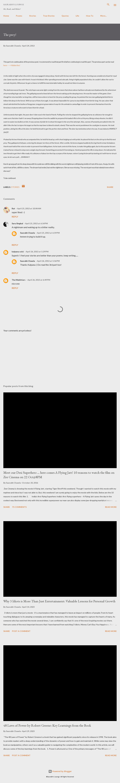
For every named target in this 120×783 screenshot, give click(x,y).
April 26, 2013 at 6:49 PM (39, 280)
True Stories (49, 16)
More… (103, 16)
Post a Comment (21, 631)
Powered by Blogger (60, 771)
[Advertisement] (60, 356)
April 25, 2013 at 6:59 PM (48, 233)
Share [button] (110, 187)
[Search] (108, 5)
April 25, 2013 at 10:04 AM (29, 208)
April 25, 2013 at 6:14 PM (36, 223)
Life (77, 16)
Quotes (65, 16)
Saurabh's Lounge (13, 4)
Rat (13, 208)
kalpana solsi (18, 251)
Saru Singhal (17, 223)
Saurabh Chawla (27, 233)
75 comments (19, 507)
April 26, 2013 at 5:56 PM (48, 261)
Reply (15, 216)
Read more (111, 507)
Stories (32, 16)
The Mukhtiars (18, 280)
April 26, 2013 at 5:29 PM (37, 251)
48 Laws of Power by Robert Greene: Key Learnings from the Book (47, 725)
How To (89, 16)
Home (6, 16)
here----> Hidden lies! (11, 65)
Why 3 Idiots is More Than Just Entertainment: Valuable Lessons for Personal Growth (59, 601)
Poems (19, 16)
